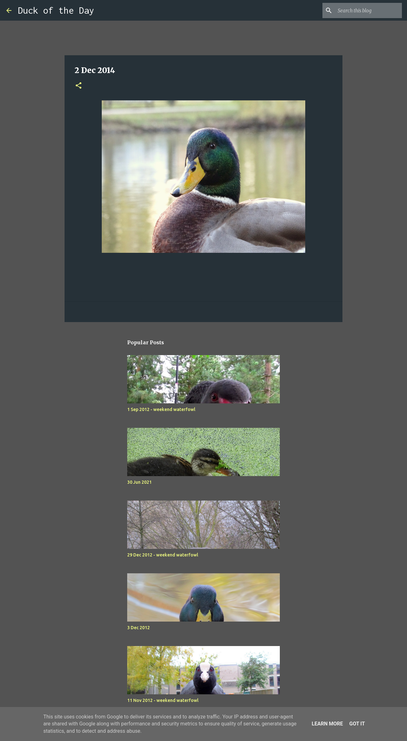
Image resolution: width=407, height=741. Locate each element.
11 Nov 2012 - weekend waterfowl (162, 700)
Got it (357, 724)
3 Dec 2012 (138, 627)
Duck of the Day (56, 10)
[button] (78, 86)
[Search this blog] (368, 10)
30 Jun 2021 (139, 482)
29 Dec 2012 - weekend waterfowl (162, 554)
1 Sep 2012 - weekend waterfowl (161, 409)
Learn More (327, 724)
